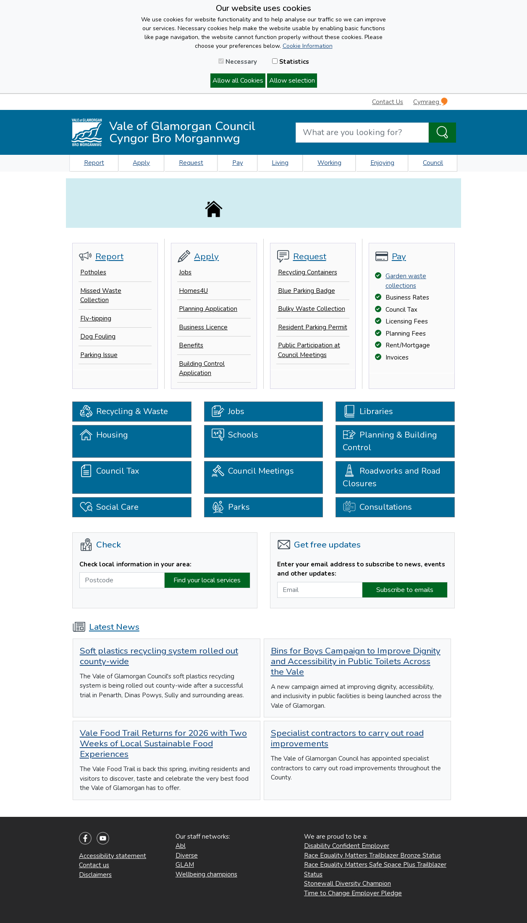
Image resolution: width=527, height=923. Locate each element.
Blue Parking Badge (306, 291)
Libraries (368, 412)
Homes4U (193, 291)
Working (329, 163)
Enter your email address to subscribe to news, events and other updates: (361, 569)
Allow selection (292, 80)
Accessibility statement (112, 856)
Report (94, 163)
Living (280, 163)
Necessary (237, 61)
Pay (237, 163)
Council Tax (109, 472)
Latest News (105, 627)
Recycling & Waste (123, 412)
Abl (181, 846)
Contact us (94, 865)
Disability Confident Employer (346, 846)
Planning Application (208, 309)
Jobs (185, 272)
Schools (234, 436)
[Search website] (362, 133)
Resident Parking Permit (312, 327)
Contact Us (387, 102)
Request (191, 163)
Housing (103, 436)
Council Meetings (252, 472)
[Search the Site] (442, 133)
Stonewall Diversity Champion (347, 883)
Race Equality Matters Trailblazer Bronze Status (372, 855)
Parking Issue (99, 355)
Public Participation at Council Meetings (309, 350)
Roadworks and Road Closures (391, 475)
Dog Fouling (97, 336)
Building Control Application (202, 369)
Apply (141, 163)
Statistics (290, 61)
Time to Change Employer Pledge (353, 893)
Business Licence (203, 327)
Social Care (109, 507)
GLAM (185, 864)
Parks (230, 507)
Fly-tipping (95, 318)
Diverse (187, 855)
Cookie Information (308, 46)
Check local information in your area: (135, 564)
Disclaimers (95, 875)
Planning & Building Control (390, 439)
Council (433, 163)
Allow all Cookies (237, 80)
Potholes (93, 272)
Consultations (377, 507)
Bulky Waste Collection (311, 309)
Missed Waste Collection (100, 296)
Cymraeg (430, 101)
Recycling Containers (307, 272)
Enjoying (382, 163)
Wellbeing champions (206, 874)
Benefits (191, 345)
